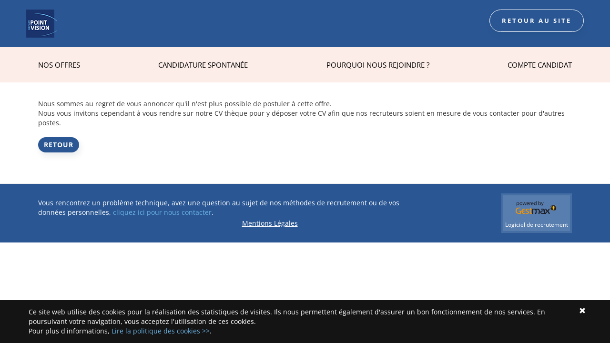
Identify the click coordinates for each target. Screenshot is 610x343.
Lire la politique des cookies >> (161, 330)
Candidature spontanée (203, 65)
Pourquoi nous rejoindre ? (377, 65)
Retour (58, 144)
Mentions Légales (270, 223)
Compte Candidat (540, 65)
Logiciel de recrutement (536, 225)
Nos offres (59, 65)
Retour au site (536, 20)
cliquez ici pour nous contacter (162, 212)
